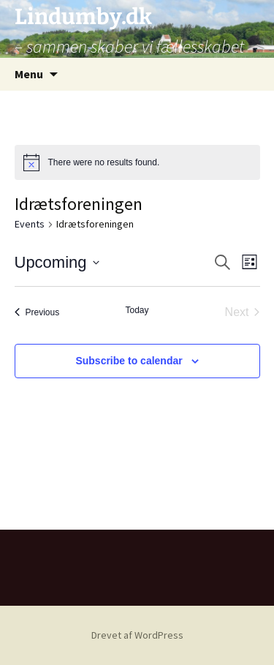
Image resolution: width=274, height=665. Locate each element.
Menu (29, 74)
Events (30, 223)
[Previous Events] (37, 312)
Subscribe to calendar (128, 361)
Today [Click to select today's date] (136, 310)
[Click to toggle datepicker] (57, 262)
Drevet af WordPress (137, 635)
